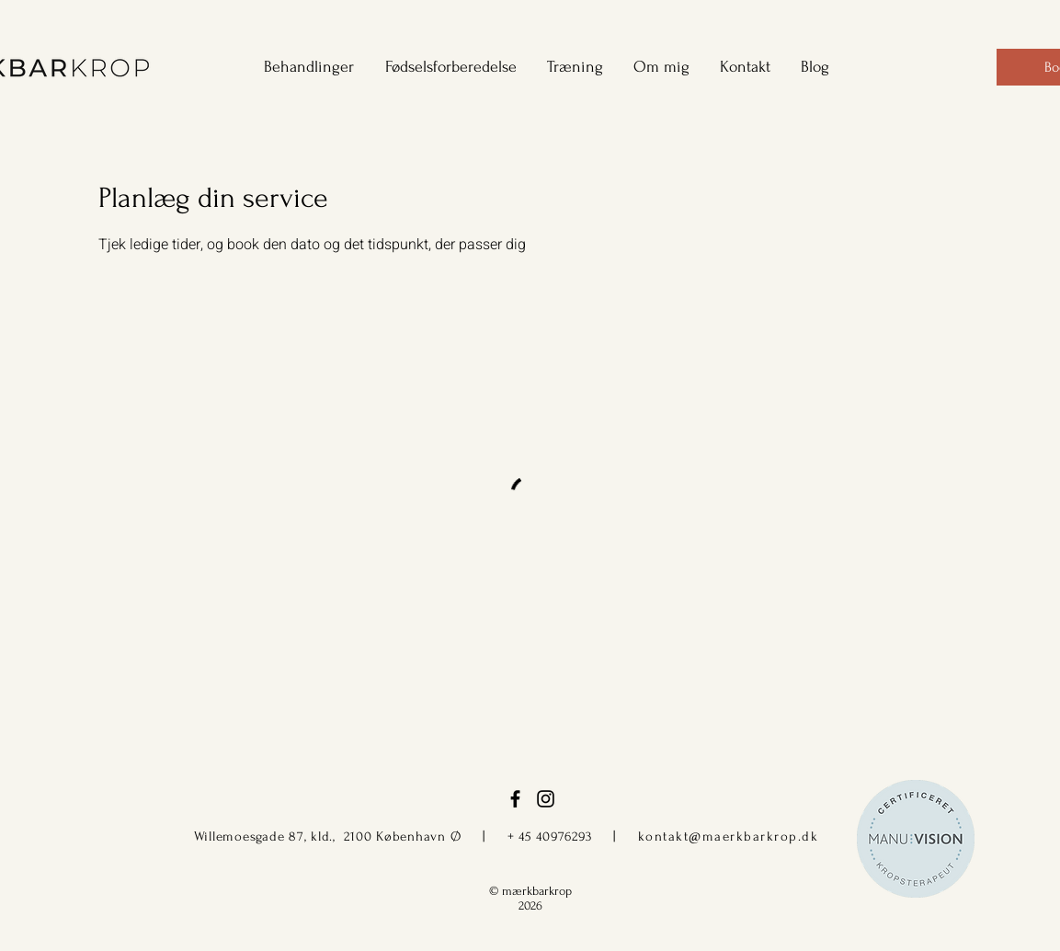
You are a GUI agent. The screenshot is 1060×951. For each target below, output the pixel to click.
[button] (302, 67)
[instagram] (545, 798)
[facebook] (515, 798)
